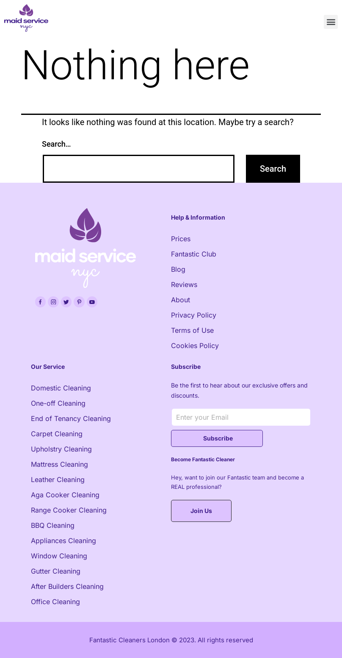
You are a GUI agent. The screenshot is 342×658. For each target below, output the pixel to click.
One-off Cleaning (58, 403)
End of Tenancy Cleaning (71, 418)
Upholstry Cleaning (61, 449)
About (180, 300)
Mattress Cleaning (59, 464)
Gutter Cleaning (55, 571)
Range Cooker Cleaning (69, 510)
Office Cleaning (55, 601)
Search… (56, 143)
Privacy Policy (193, 315)
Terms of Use (192, 330)
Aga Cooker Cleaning (65, 495)
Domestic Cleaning (61, 388)
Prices (180, 238)
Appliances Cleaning (63, 540)
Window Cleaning (59, 556)
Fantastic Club (193, 254)
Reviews (184, 284)
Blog (178, 269)
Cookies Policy (195, 345)
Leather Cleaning (58, 479)
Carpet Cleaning (57, 433)
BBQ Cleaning (52, 525)
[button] (331, 22)
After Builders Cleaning (67, 586)
